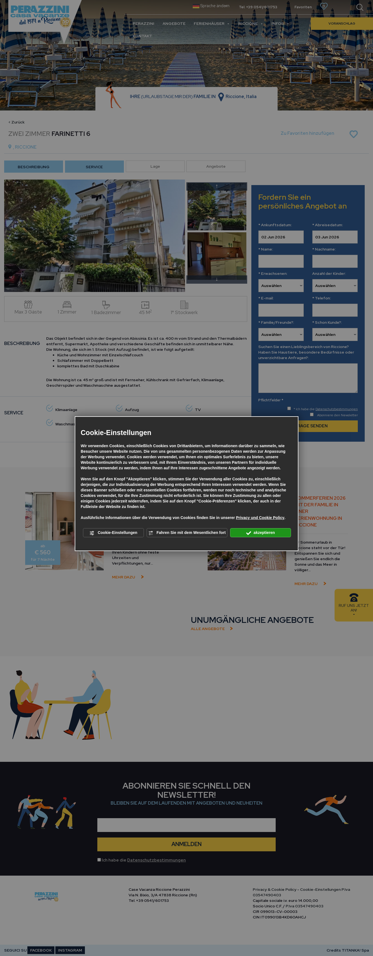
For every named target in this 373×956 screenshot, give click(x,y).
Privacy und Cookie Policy (260, 517)
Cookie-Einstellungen (113, 532)
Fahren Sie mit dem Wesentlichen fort (187, 532)
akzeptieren (260, 532)
